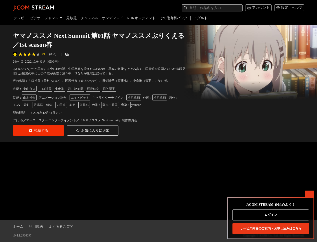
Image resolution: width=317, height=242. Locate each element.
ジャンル (53, 18)
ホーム (18, 226)
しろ (17, 105)
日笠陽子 (109, 89)
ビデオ (35, 18)
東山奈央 (29, 89)
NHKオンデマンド (141, 18)
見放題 (71, 18)
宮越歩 (84, 105)
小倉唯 (59, 89)
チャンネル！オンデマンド (102, 18)
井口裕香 (45, 89)
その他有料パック (173, 18)
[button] (38, 130)
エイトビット (80, 97)
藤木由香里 (110, 105)
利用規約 (36, 226)
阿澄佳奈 (93, 89)
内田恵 (61, 105)
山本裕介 (29, 97)
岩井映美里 (75, 89)
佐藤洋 (38, 105)
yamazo (136, 105)
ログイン (271, 215)
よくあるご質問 (61, 226)
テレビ (19, 18)
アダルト (201, 18)
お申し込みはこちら (271, 229)
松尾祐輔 (133, 97)
